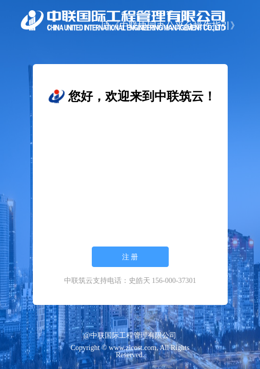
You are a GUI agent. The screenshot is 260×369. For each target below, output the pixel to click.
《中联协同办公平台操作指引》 (170, 25)
